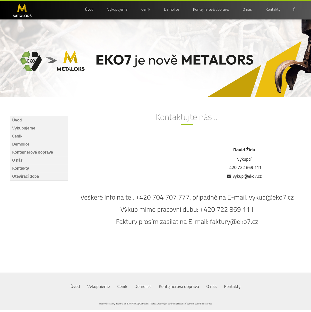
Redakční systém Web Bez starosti (194, 303)
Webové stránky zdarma (111, 303)
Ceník (145, 9)
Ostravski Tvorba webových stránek (157, 303)
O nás (247, 9)
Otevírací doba (25, 176)
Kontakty (273, 9)
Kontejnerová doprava (211, 9)
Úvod (89, 9)
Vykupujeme (117, 9)
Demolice (171, 9)
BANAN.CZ (132, 303)
